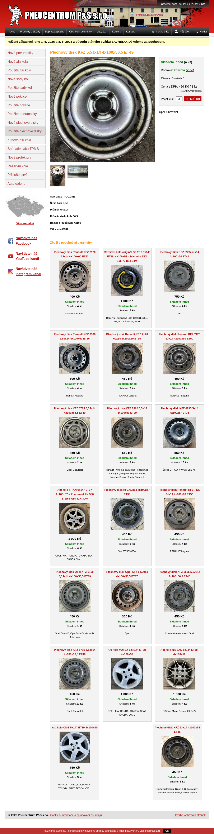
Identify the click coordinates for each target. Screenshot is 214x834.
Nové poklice (17, 96)
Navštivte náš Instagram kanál (28, 271)
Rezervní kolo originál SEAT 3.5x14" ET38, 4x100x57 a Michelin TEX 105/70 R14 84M (127, 256)
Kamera (116, 31)
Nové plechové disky (23, 122)
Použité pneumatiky (22, 114)
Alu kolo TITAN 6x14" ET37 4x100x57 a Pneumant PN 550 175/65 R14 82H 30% (75, 494)
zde (158, 830)
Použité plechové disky (25, 131)
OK (167, 830)
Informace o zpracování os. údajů (82, 815)
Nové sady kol (18, 79)
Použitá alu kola (19, 70)
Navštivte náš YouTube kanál (27, 256)
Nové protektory (19, 157)
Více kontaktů (25, 223)
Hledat (203, 31)
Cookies (55, 815)
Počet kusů (167, 99)
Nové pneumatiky (20, 53)
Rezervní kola (18, 166)
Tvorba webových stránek (190, 815)
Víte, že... (102, 31)
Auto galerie (16, 183)
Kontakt (130, 31)
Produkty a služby (30, 31)
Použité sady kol (20, 87)
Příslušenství (17, 175)
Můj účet (184, 31)
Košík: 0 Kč (162, 31)
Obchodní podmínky (80, 31)
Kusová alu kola (19, 140)
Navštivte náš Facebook (26, 240)
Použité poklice (19, 105)
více (190, 70)
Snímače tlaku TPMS (23, 149)
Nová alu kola (18, 61)
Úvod (12, 31)
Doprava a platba (54, 31)
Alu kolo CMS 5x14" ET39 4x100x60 (75, 727)
